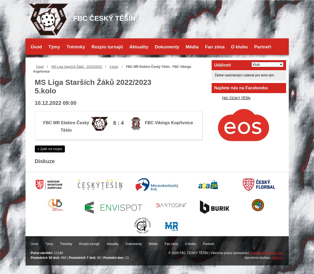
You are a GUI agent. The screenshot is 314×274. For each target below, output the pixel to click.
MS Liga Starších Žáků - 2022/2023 (77, 67)
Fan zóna (215, 46)
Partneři (262, 46)
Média (192, 46)
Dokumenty (167, 46)
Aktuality (138, 46)
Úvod (36, 46)
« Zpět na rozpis (49, 149)
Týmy (54, 46)
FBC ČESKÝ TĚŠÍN (236, 98)
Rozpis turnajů (107, 46)
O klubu (239, 46)
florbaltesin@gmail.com (266, 253)
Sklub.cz (277, 258)
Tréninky (75, 46)
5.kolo (114, 67)
